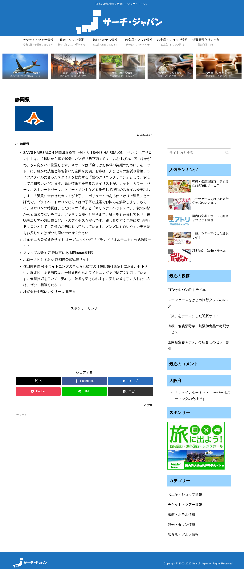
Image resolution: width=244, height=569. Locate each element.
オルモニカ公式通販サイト (43, 240)
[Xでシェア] (38, 381)
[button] (130, 391)
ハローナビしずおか (38, 260)
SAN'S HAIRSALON (38, 153)
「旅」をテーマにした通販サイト (193, 316)
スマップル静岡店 (37, 253)
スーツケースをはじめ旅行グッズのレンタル (199, 303)
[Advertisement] (84, 338)
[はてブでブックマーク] (130, 381)
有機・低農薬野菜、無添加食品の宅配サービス (199, 329)
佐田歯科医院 (33, 266)
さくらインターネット (192, 393)
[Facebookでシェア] (84, 381)
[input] (199, 152)
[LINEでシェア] (84, 391)
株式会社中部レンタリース (43, 292)
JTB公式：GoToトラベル (187, 290)
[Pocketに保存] (38, 391)
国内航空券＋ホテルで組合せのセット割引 (199, 345)
